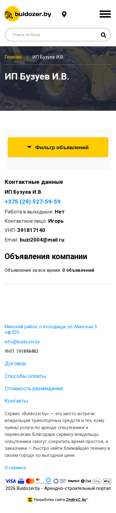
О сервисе (15, 467)
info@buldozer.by (22, 342)
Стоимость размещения (34, 388)
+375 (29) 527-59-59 (33, 201)
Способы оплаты (25, 376)
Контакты (16, 401)
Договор (15, 363)
